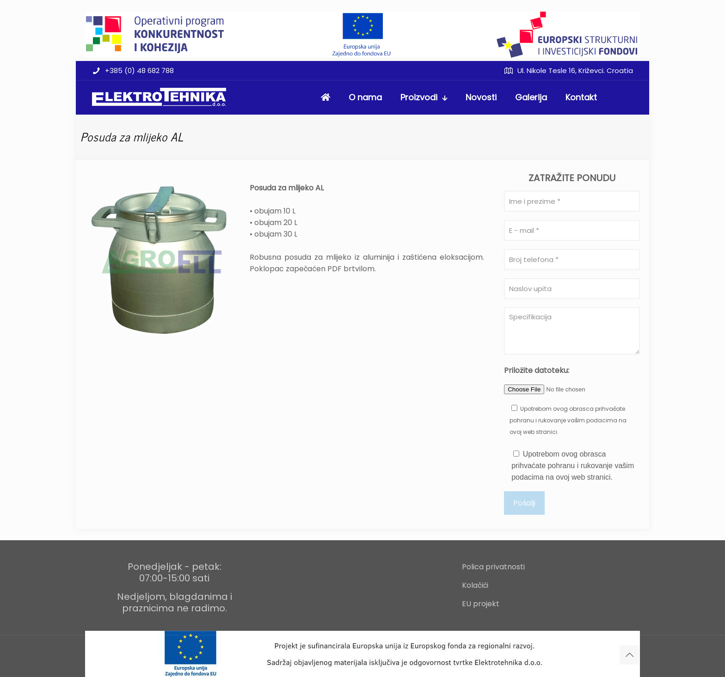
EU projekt (480, 603)
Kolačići (475, 585)
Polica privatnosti (493, 566)
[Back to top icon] (629, 655)
